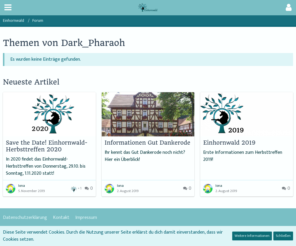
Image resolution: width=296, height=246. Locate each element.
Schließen (283, 236)
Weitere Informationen (252, 236)
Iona (21, 186)
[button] (8, 8)
